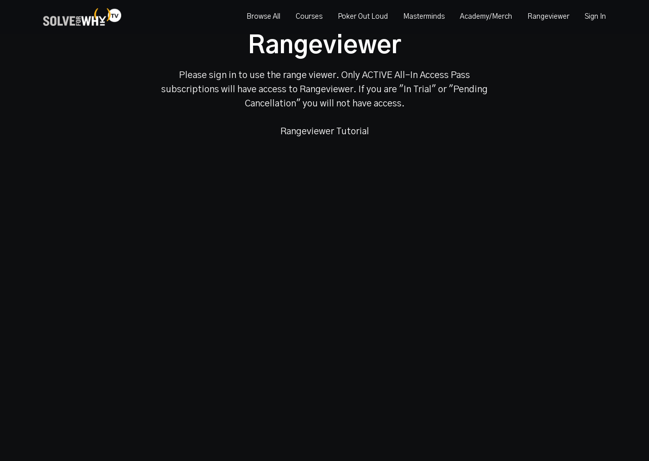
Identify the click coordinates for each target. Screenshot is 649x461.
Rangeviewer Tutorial (324, 131)
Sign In (595, 16)
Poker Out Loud (363, 16)
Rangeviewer (548, 16)
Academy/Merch (486, 16)
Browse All (263, 16)
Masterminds (424, 16)
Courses (309, 16)
